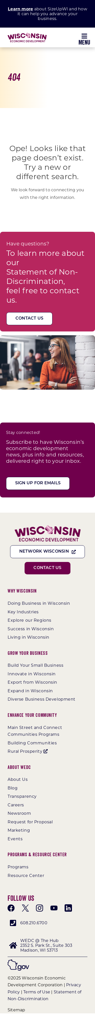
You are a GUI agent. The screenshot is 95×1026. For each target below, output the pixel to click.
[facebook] (11, 908)
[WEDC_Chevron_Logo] (27, 34)
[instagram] (39, 908)
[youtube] (54, 908)
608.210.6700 (33, 922)
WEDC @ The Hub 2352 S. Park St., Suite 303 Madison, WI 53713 (46, 945)
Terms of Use (36, 992)
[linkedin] (68, 908)
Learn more (20, 9)
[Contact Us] (29, 318)
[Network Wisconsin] (47, 551)
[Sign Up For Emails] (38, 483)
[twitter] (25, 908)
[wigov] (18, 961)
